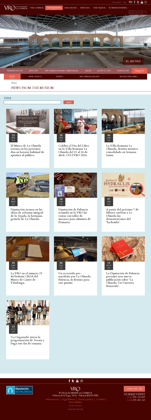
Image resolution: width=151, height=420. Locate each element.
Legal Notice (68, 399)
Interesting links (128, 76)
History (33, 70)
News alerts (35, 76)
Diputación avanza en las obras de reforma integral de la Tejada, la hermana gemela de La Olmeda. (27, 214)
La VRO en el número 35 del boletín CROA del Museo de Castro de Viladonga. (26, 278)
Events (59, 76)
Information (52, 399)
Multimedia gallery (90, 76)
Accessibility (75, 402)
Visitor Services (75, 405)
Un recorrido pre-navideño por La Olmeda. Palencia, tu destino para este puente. (74, 278)
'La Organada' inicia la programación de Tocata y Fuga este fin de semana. (28, 340)
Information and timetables (61, 70)
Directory (123, 70)
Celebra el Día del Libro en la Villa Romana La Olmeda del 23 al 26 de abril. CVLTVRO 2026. (73, 150)
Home (14, 82)
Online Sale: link (134, 388)
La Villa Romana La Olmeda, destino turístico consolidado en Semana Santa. (122, 150)
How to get (104, 70)
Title (7, 98)
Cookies (100, 399)
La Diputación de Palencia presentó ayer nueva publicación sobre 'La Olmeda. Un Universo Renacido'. (122, 279)
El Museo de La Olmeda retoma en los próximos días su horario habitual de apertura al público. (27, 150)
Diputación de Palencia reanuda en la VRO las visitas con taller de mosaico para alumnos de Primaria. (74, 216)
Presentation (15, 70)
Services (139, 70)
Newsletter (116, 2)
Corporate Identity (75, 409)
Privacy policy (85, 399)
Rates (88, 70)
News (12, 76)
